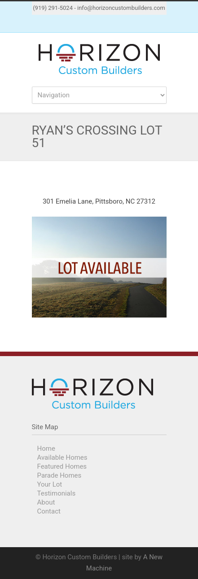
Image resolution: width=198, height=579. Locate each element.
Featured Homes (62, 466)
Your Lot (49, 484)
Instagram (108, 24)
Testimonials (56, 493)
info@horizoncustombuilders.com (121, 7)
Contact (49, 511)
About (46, 502)
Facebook (90, 24)
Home (46, 448)
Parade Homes (59, 475)
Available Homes (62, 457)
